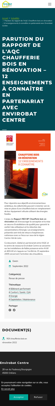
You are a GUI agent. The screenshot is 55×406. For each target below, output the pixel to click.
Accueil (5, 18)
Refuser (38, 397)
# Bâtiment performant (20, 289)
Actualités (15, 18)
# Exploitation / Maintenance (22, 299)
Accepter (19, 397)
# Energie (13, 296)
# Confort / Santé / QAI (20, 292)
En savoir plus (8, 389)
